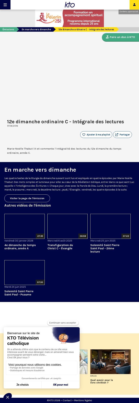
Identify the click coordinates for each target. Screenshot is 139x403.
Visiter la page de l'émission (27, 198)
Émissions (8, 29)
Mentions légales (83, 400)
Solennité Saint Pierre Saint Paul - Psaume (18, 292)
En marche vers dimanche (36, 29)
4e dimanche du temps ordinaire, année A (20, 246)
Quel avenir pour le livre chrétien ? (101, 381)
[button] (122, 134)
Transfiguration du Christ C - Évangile (60, 246)
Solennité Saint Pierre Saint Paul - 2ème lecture (104, 248)
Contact (67, 400)
